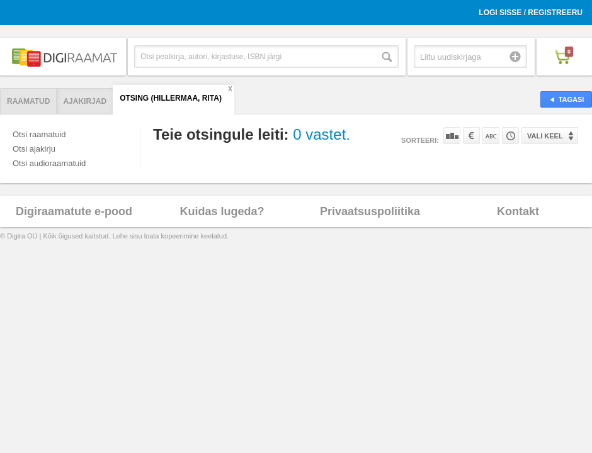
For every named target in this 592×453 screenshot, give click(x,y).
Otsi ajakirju (34, 149)
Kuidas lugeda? (221, 211)
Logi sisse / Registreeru (531, 12)
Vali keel (545, 136)
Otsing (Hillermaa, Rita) (171, 98)
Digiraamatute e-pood (74, 211)
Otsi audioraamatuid (49, 163)
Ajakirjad (84, 101)
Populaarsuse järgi (451, 135)
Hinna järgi (471, 135)
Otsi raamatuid (39, 134)
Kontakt (518, 211)
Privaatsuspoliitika (370, 211)
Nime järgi (490, 135)
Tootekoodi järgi (510, 135)
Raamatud (28, 101)
